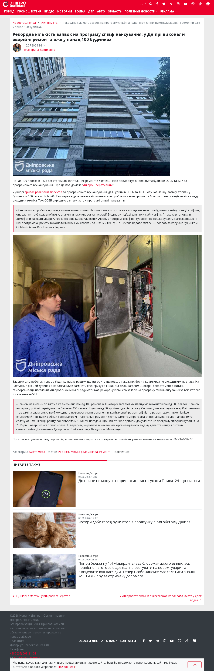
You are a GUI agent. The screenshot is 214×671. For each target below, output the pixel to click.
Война (80, 11)
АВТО (101, 11)
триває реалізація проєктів (43, 192)
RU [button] (142, 4)
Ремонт (104, 452)
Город (9, 11)
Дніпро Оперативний (98, 185)
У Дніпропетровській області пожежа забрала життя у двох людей (161, 598)
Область (115, 11)
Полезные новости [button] (139, 11)
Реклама (167, 11)
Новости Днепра (24, 23)
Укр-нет (63, 452)
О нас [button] (110, 641)
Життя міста (49, 23)
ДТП (91, 11)
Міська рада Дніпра (84, 452)
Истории (64, 11)
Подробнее (65, 667)
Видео (49, 11)
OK (194, 665)
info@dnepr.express (27, 658)
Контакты (128, 641)
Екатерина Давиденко (39, 50)
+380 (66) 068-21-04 (23, 653)
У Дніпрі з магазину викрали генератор (41, 596)
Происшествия (29, 11)
